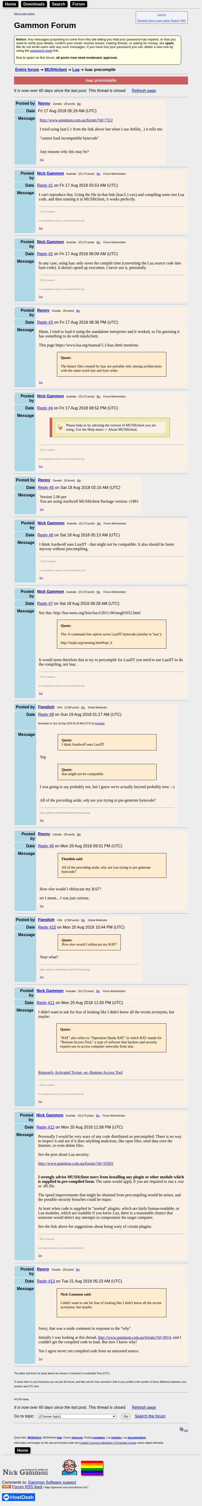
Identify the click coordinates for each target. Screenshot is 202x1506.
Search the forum (150, 1416)
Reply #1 (45, 185)
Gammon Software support (52, 1482)
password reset (41, 50)
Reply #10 (47, 927)
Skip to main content (24, 13)
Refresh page (144, 90)
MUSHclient (55, 69)
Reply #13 (46, 1281)
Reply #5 (46, 487)
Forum (79, 4)
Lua (75, 69)
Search (58, 4)
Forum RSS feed (27, 1487)
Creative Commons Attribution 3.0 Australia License (108, 1443)
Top (41, 159)
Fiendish (100, 723)
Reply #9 (46, 846)
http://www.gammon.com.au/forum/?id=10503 (75, 1163)
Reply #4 (45, 408)
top (184, 1430)
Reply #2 (45, 254)
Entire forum (27, 69)
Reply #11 (46, 1003)
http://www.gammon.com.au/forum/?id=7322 (76, 120)
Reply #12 (45, 1127)
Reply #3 (45, 322)
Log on (161, 14)
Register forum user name (154, 20)
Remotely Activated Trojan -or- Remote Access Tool (80, 1072)
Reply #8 (46, 714)
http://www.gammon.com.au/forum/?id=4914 (134, 1337)
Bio (79, 103)
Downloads (34, 4)
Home (10, 4)
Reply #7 (45, 603)
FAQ (183, 20)
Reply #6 (45, 535)
